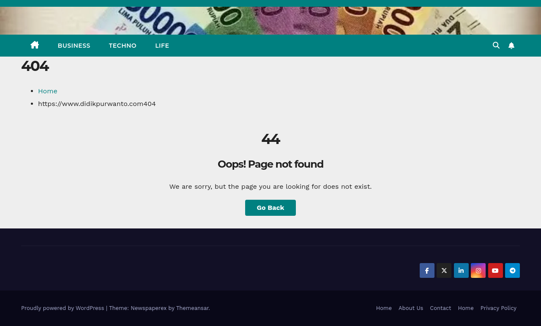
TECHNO (123, 45)
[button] (496, 45)
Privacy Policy (498, 308)
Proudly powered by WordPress (63, 308)
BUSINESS (74, 45)
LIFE (162, 45)
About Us (411, 308)
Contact (440, 308)
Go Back (270, 208)
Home (47, 91)
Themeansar (192, 308)
